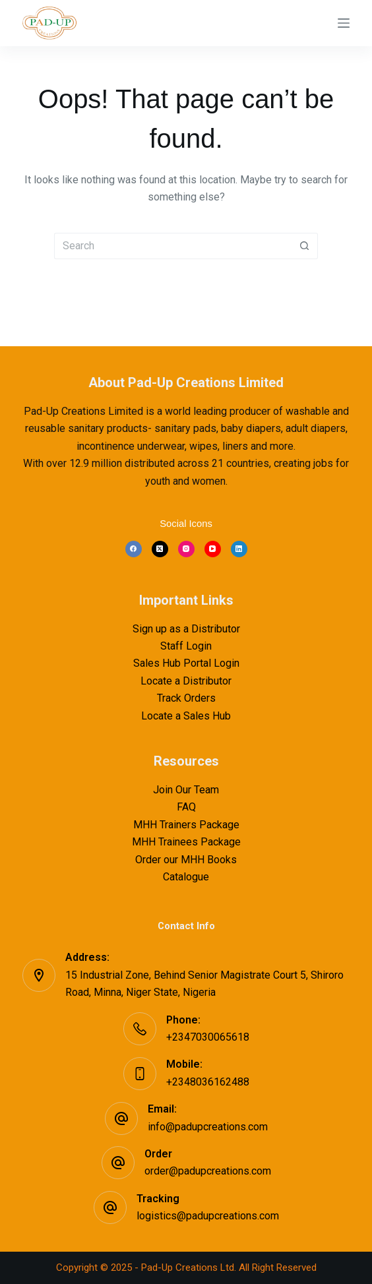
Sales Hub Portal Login (186, 663)
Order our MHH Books (186, 859)
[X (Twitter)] (160, 549)
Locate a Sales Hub (186, 716)
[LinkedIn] (239, 549)
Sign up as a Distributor (186, 629)
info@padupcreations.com (208, 1126)
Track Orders (186, 698)
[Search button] (305, 246)
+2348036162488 (207, 1082)
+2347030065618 (207, 1037)
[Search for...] (173, 246)
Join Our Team (186, 789)
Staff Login (186, 646)
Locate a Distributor (186, 681)
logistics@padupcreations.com (208, 1215)
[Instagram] (186, 549)
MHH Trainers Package (186, 824)
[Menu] (344, 23)
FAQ (186, 807)
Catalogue (186, 877)
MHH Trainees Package (186, 842)
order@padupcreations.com (207, 1171)
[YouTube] (212, 549)
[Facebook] (133, 549)
